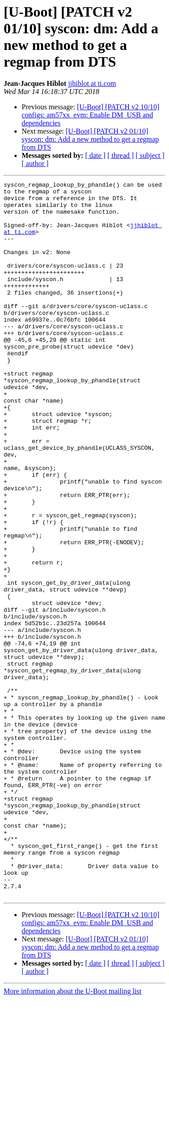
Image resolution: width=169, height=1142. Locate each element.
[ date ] (95, 155)
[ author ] (35, 163)
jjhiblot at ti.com (92, 83)
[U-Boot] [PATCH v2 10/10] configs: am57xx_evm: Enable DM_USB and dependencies (91, 115)
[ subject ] (150, 155)
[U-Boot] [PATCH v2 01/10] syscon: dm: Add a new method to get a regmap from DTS (90, 139)
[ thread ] (120, 155)
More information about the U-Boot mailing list (73, 1134)
